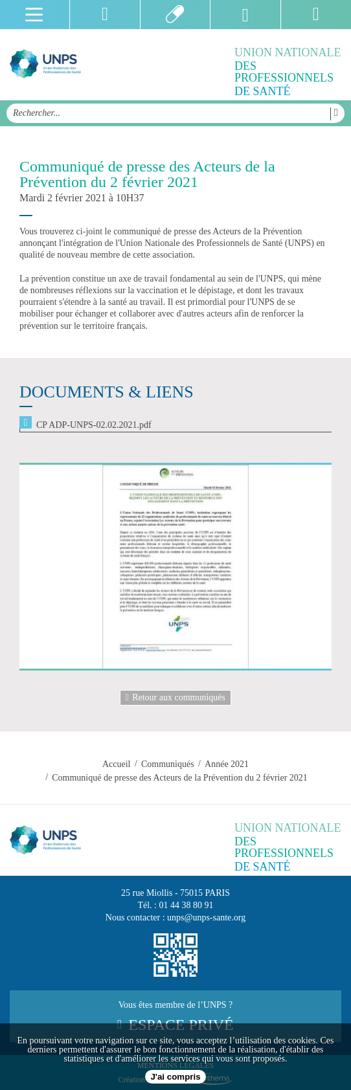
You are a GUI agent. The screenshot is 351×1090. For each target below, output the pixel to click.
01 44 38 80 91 (186, 905)
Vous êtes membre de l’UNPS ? (175, 1017)
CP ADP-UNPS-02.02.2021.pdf (94, 425)
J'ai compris (175, 1077)
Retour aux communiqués (175, 698)
